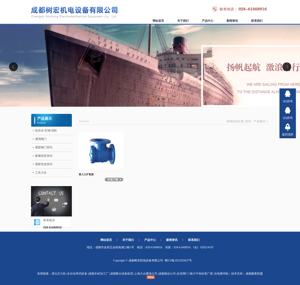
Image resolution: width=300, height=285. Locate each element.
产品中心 (207, 20)
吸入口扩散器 (86, 174)
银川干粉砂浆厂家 (201, 273)
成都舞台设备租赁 (121, 273)
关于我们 (183, 20)
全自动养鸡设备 (77, 273)
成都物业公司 (167, 273)
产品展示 (260, 121)
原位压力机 (59, 273)
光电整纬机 (221, 273)
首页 (248, 121)
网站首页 (158, 20)
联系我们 (257, 20)
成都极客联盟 (254, 273)
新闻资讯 (232, 20)
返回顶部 (287, 134)
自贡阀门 (183, 273)
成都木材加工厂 (99, 273)
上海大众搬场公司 (145, 273)
